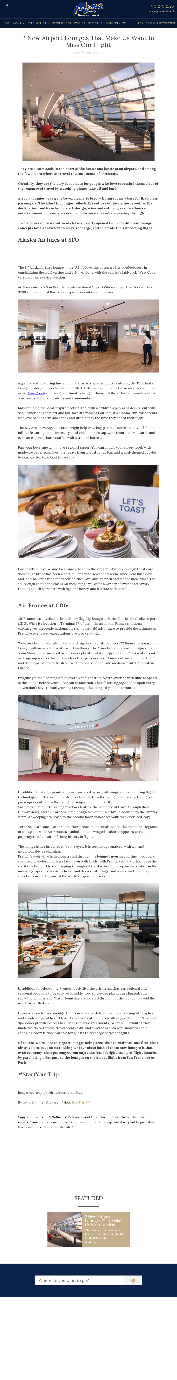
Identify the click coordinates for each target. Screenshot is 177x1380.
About (17, 23)
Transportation (93, 52)
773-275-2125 (162, 6)
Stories (79, 23)
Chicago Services (113, 23)
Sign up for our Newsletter (156, 23)
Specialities (37, 23)
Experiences (61, 23)
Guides (93, 23)
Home (5, 23)
